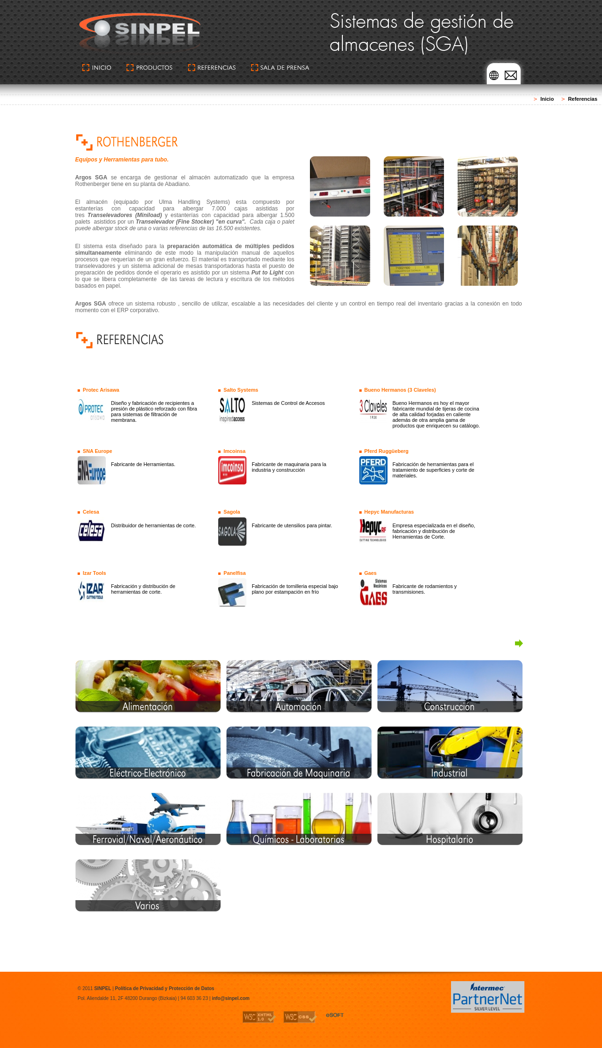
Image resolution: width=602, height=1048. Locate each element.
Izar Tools (94, 573)
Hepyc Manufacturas (389, 512)
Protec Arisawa (101, 390)
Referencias (582, 99)
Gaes (370, 573)
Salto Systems (240, 390)
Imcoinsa (234, 451)
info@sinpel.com (230, 998)
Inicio (547, 99)
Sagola (231, 512)
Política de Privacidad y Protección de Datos (164, 988)
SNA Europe (97, 451)
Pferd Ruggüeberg (386, 451)
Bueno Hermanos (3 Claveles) (400, 390)
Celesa (91, 512)
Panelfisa (234, 573)
